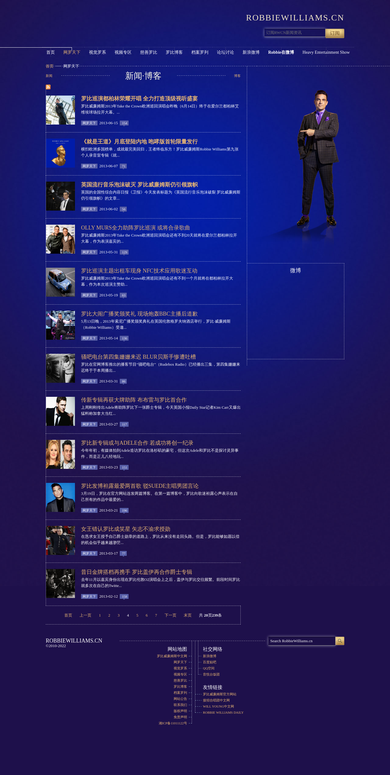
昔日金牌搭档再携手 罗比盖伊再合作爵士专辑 (136, 572)
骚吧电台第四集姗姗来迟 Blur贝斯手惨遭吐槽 (138, 357)
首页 (50, 52)
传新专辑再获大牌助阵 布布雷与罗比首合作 (134, 400)
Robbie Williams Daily (223, 712)
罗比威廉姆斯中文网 (172, 656)
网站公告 (180, 699)
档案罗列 (199, 52)
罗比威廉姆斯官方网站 (219, 694)
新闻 (49, 76)
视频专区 (123, 52)
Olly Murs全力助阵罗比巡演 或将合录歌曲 (135, 228)
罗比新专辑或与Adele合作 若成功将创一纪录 (137, 443)
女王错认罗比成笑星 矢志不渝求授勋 (125, 529)
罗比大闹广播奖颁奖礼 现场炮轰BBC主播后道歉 (139, 314)
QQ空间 (208, 668)
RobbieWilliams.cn (91, 19)
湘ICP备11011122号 (173, 723)
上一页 (85, 615)
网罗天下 (71, 52)
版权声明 (180, 711)
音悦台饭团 (211, 674)
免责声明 (180, 717)
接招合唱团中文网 (216, 700)
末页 (188, 615)
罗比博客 (174, 52)
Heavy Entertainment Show (326, 52)
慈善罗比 (148, 52)
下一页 (170, 615)
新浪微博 (251, 52)
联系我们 (180, 705)
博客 (237, 76)
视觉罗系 (97, 52)
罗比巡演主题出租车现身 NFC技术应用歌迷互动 (139, 271)
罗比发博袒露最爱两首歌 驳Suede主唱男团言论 (140, 486)
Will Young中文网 (218, 706)
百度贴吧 (209, 662)
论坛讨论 (225, 52)
